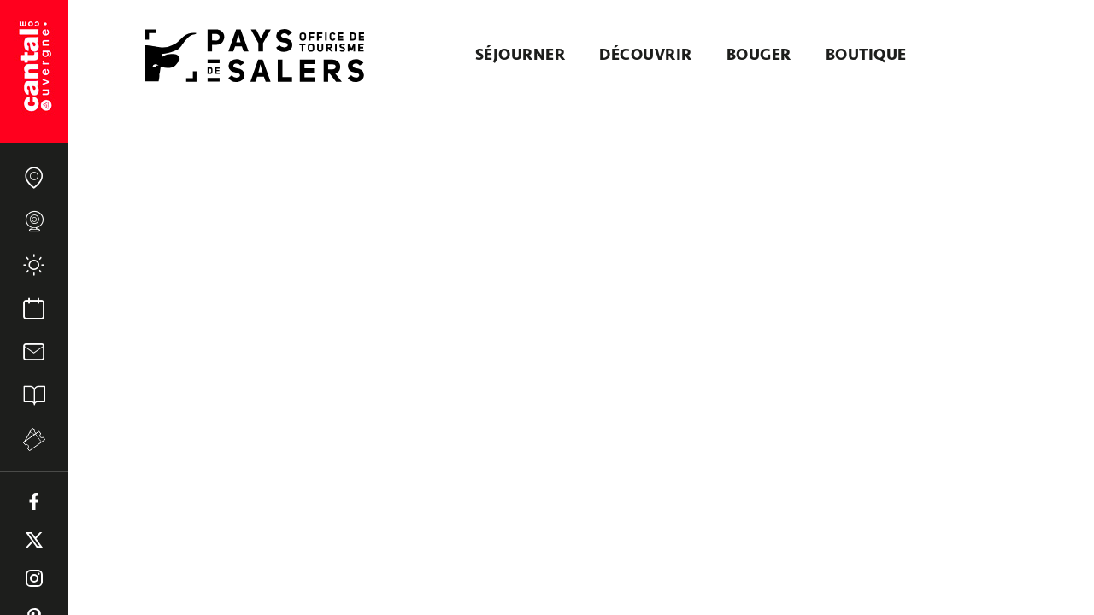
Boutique (866, 55)
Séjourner (520, 55)
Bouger (758, 55)
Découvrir (645, 55)
